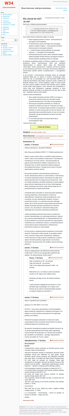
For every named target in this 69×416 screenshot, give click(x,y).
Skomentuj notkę (28, 400)
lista (57, 8)
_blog (44, 132)
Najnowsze (6, 16)
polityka (40, 132)
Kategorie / (6, 29)
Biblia (4, 53)
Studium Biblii (7, 55)
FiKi (4, 34)
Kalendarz (6, 32)
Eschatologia (7, 49)
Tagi (4, 31)
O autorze (6, 21)
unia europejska (39, 136)
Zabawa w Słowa (8, 51)
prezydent (47, 138)
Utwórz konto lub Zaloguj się (60, 1)
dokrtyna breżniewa (38, 138)
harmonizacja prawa (50, 136)
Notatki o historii (8, 47)
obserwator (34, 132)
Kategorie (6, 27)
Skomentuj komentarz (57, 144)
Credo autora (7, 23)
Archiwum (6, 18)
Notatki (5, 46)
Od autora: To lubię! (9, 24)
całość (65, 10)
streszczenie (63, 8)
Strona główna (7, 15)
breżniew (29, 138)
